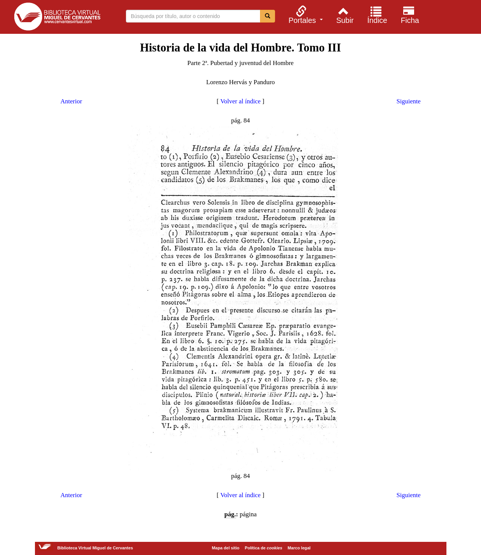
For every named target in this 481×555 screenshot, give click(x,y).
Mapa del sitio (225, 548)
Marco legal (298, 548)
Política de (263, 548)
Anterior (71, 101)
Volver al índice (240, 101)
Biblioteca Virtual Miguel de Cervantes (57, 18)
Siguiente (408, 101)
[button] (304, 14)
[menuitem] (304, 14)
